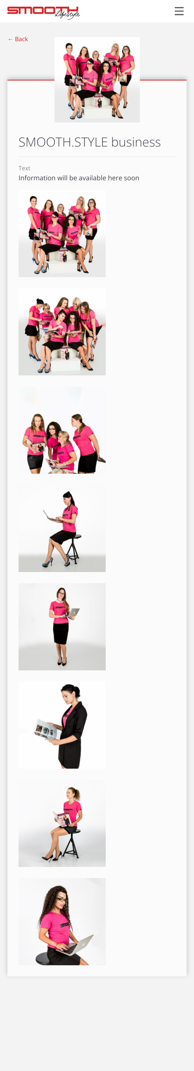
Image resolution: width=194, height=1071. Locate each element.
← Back (17, 39)
